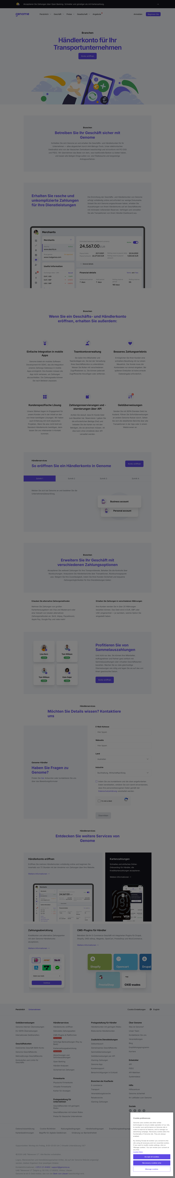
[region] (151, 1144)
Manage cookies (151, 1169)
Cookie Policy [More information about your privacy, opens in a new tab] (138, 1152)
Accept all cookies (152, 1157)
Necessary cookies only (151, 1163)
